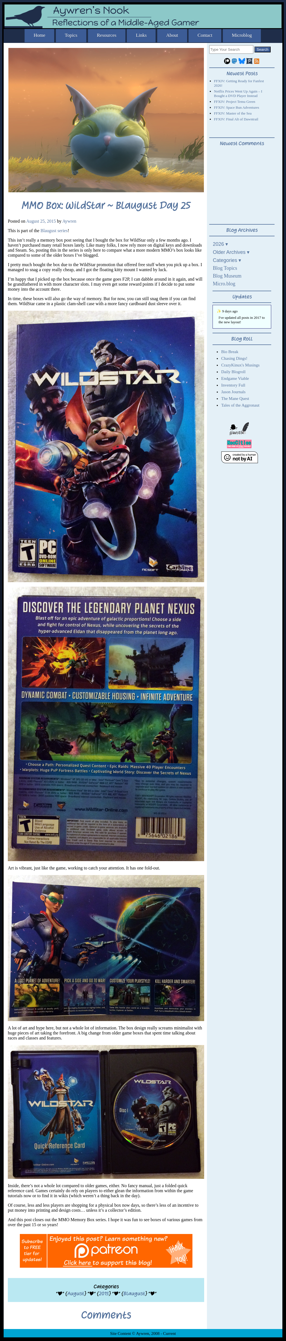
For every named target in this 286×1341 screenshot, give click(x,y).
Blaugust (134, 1293)
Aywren (69, 221)
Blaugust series (54, 230)
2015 (104, 1293)
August (75, 1293)
